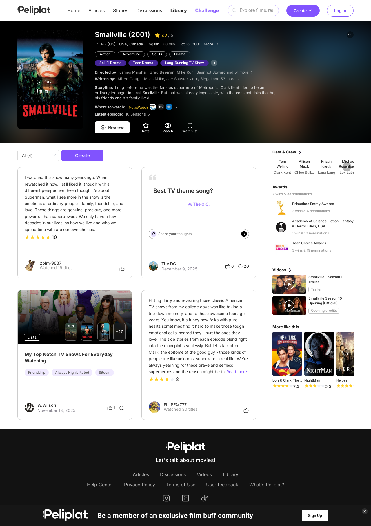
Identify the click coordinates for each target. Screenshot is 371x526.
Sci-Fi (157, 54)
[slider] (38, 237)
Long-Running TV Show (184, 63)
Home (73, 10)
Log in (340, 10)
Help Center (100, 484)
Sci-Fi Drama (110, 63)
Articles (96, 10)
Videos (204, 474)
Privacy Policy (139, 484)
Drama (180, 54)
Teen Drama (143, 63)
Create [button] (303, 10)
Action (105, 54)
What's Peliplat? (266, 484)
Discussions (149, 10)
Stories (120, 10)
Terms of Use (180, 484)
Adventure (131, 54)
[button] (350, 34)
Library (178, 10)
